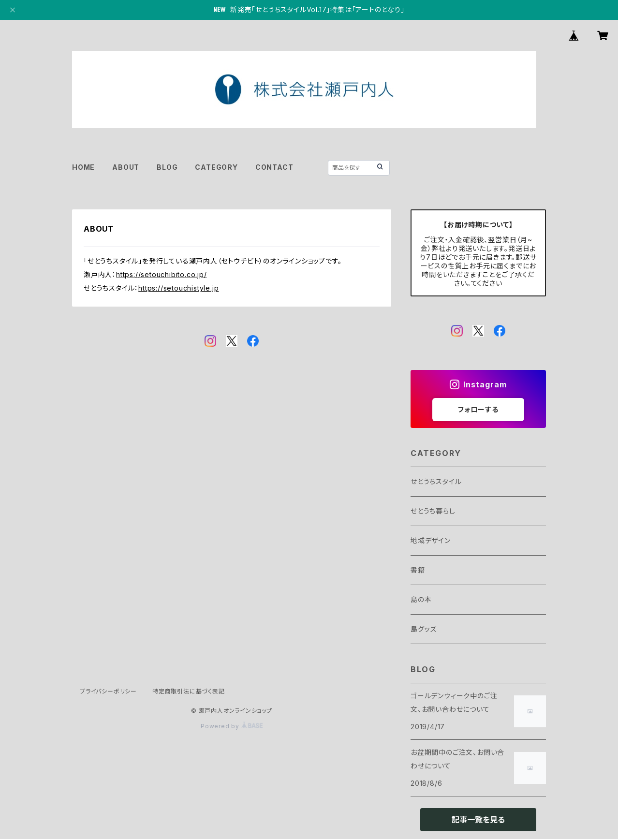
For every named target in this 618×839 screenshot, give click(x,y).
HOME (83, 167)
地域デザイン (431, 540)
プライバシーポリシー (108, 691)
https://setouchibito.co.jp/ (161, 274)
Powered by (232, 726)
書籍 (418, 570)
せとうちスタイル (436, 481)
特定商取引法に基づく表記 (188, 691)
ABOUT (125, 167)
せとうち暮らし (433, 511)
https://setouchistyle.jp (178, 288)
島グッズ (424, 629)
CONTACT (274, 167)
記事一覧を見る (478, 819)
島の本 (421, 599)
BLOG (167, 167)
